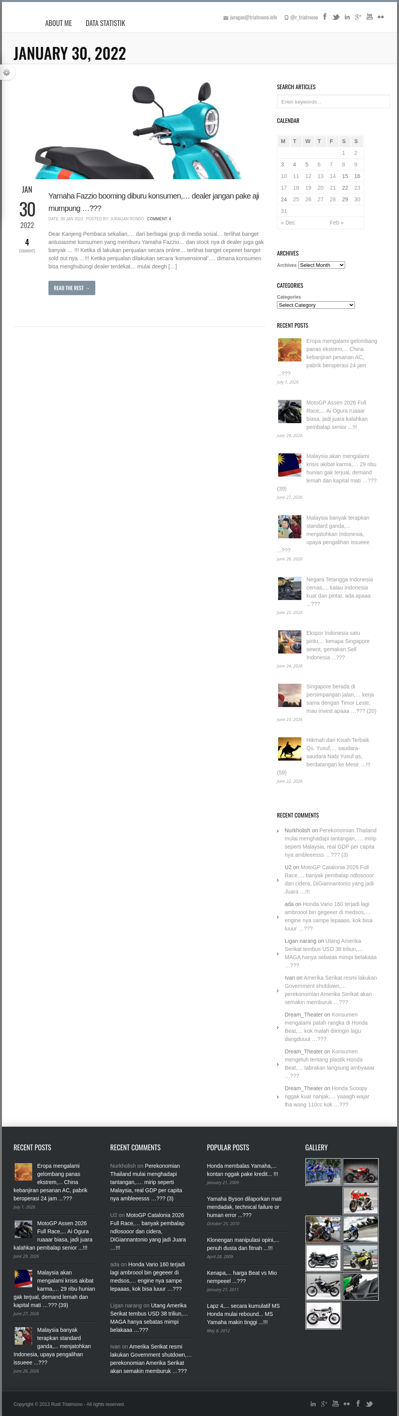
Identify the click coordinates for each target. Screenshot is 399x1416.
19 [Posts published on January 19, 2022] (308, 188)
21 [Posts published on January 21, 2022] (333, 188)
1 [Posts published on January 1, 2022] (343, 153)
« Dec (288, 223)
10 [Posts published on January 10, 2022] (284, 176)
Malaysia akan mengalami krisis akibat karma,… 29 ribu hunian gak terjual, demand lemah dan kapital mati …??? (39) (327, 472)
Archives (287, 265)
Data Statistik (105, 23)
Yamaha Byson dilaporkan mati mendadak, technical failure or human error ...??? (244, 1207)
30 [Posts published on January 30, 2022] (357, 199)
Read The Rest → (72, 288)
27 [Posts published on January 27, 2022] (321, 199)
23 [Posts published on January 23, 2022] (357, 188)
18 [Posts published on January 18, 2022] (296, 188)
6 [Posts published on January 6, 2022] (319, 164)
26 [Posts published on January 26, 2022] (308, 199)
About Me (58, 23)
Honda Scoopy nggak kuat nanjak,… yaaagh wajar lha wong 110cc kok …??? (327, 1096)
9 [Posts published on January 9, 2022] (355, 164)
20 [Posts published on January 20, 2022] (321, 188)
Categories (289, 297)
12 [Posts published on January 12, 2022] (308, 176)
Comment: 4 (159, 219)
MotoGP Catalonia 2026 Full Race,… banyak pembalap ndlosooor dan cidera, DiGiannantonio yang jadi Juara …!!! (148, 1231)
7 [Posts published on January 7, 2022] (331, 164)
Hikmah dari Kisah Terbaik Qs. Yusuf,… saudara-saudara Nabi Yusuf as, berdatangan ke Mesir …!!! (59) (323, 756)
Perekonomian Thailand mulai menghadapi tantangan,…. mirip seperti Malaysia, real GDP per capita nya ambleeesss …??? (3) (146, 1182)
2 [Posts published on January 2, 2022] (355, 153)
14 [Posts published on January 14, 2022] (333, 176)
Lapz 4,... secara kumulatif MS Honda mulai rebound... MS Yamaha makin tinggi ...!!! (243, 1314)
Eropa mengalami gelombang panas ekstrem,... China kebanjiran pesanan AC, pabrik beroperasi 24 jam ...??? (327, 357)
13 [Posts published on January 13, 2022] (321, 176)
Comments (27, 245)
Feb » (337, 223)
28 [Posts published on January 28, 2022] (333, 199)
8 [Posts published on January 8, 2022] (343, 164)
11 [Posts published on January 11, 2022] (296, 176)
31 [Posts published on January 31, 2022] (284, 211)
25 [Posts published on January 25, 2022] (296, 199)
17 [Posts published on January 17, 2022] (284, 188)
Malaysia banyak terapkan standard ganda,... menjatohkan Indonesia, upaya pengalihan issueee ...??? (323, 534)
